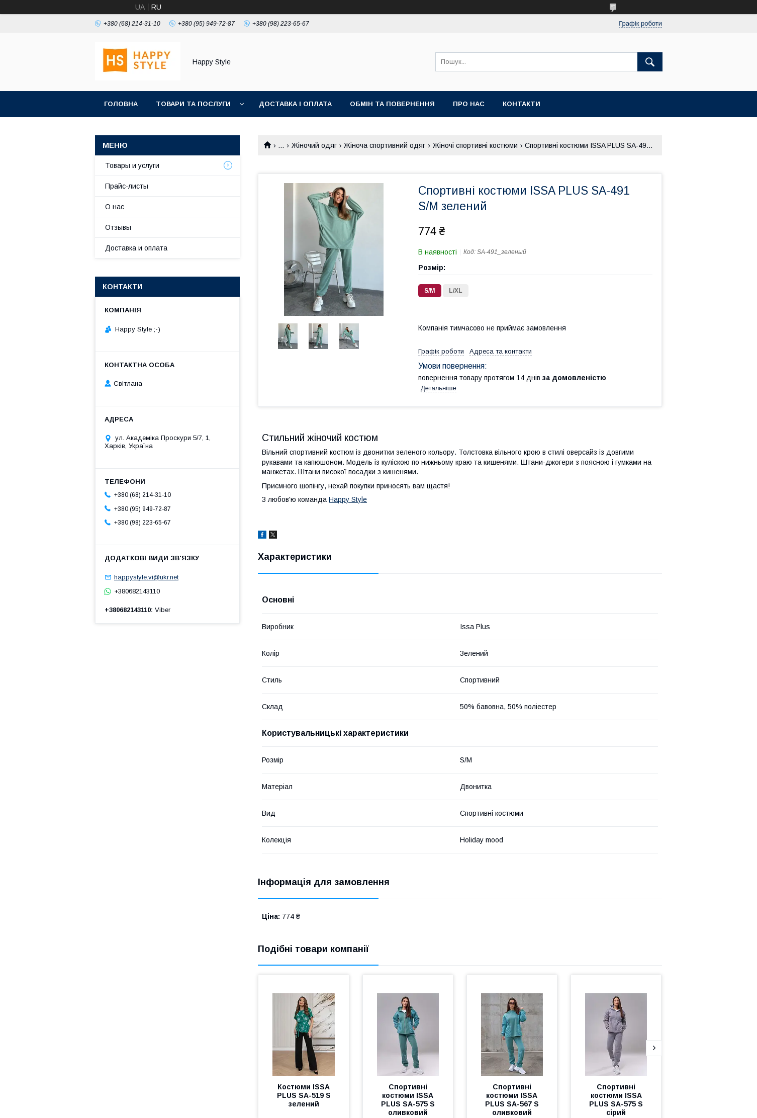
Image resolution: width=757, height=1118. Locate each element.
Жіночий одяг (314, 145)
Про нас (469, 104)
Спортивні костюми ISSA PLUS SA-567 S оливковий (513, 1099)
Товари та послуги (193, 104)
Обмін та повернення (392, 104)
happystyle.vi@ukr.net (146, 577)
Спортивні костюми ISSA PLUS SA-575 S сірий (617, 1099)
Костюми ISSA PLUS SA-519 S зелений (305, 1095)
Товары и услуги (132, 165)
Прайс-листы (126, 186)
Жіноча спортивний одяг (384, 145)
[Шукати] (650, 61)
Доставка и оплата (136, 248)
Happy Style (348, 499)
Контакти (521, 104)
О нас (114, 207)
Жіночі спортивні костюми (475, 145)
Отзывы (118, 227)
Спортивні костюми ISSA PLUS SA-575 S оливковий (409, 1099)
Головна (121, 104)
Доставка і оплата (295, 104)
